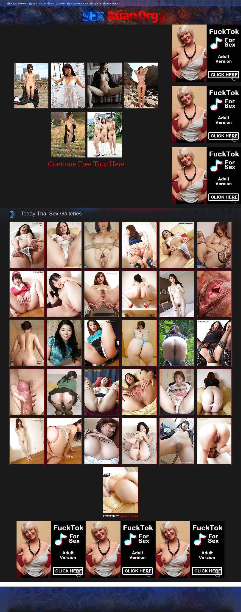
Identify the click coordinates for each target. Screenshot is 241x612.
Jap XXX (97, 3)
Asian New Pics (39, 3)
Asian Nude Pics (113, 3)
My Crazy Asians (58, 3)
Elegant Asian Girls (19, 3)
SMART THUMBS (128, 516)
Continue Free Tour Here (86, 164)
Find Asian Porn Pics (79, 3)
